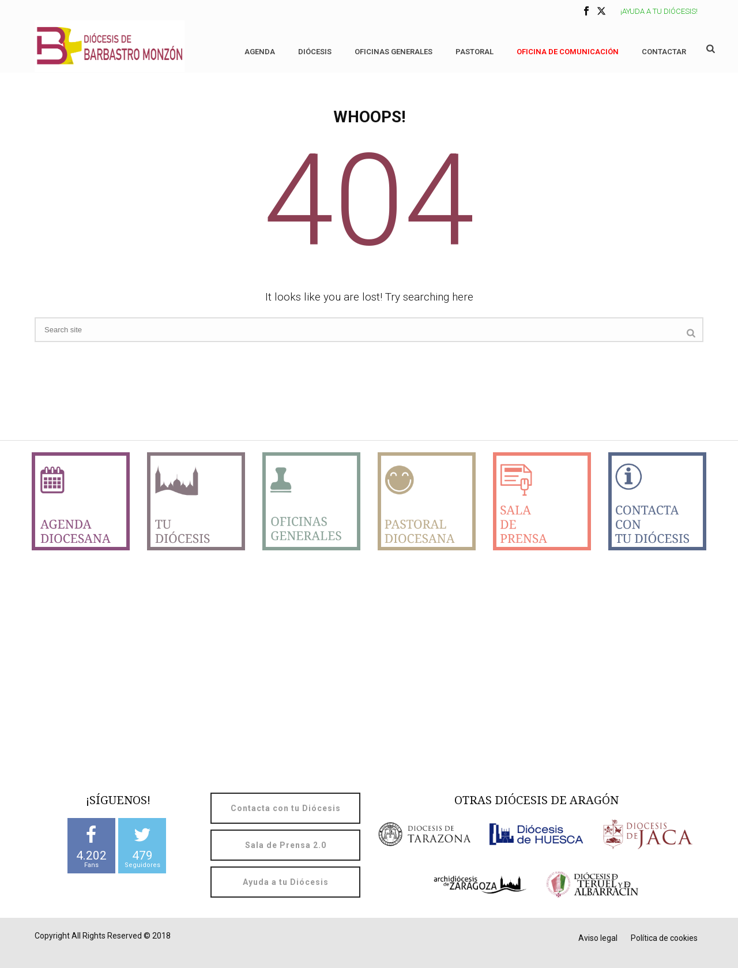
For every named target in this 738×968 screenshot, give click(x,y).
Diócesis (315, 51)
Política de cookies (664, 938)
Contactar (664, 51)
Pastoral (474, 51)
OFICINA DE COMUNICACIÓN (568, 51)
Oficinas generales (393, 51)
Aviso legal (597, 938)
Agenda (259, 51)
